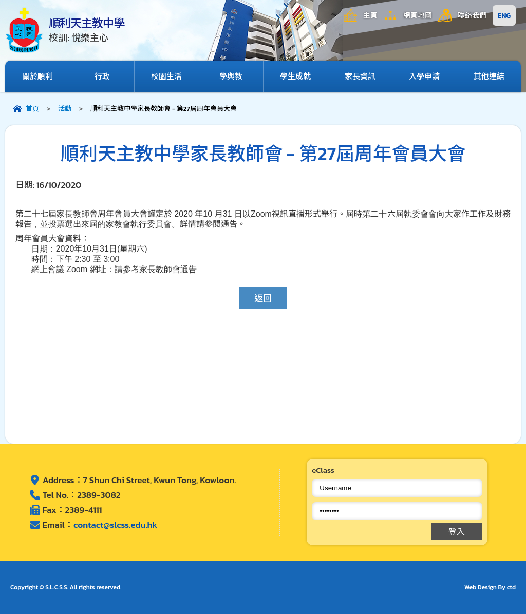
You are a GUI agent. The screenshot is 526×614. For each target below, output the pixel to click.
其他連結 (489, 76)
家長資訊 (360, 76)
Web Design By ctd (490, 587)
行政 (102, 76)
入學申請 (424, 76)
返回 (263, 298)
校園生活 (166, 76)
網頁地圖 (417, 15)
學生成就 (295, 76)
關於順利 (37, 76)
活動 (64, 108)
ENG (504, 15)
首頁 (32, 108)
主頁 (370, 15)
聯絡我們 (472, 15)
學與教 (230, 76)
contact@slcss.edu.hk (115, 524)
